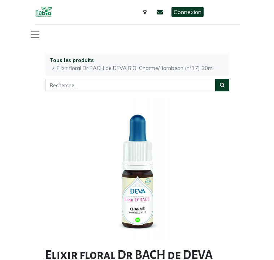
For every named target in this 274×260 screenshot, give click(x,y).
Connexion (187, 12)
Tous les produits (71, 60)
